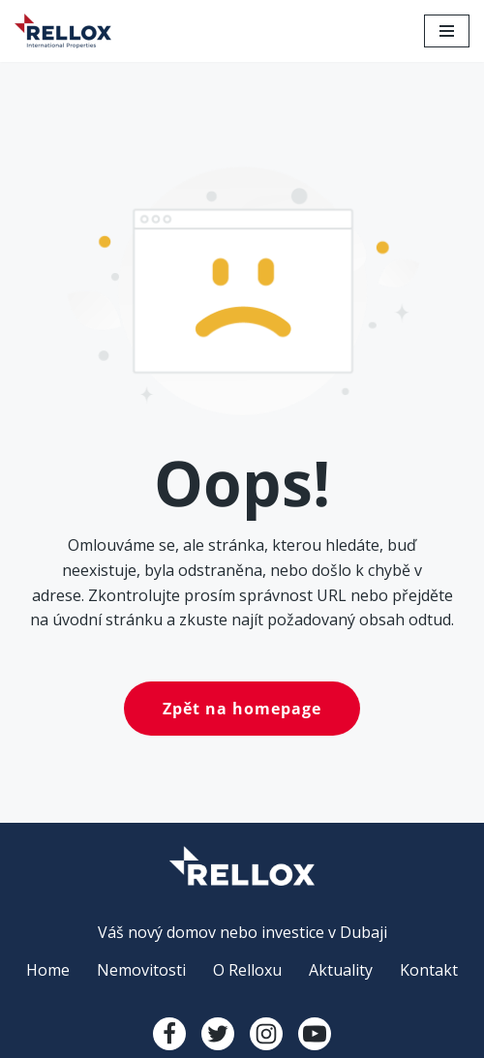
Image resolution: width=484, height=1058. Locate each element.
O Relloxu (247, 970)
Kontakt (429, 970)
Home (48, 970)
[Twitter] (217, 1033)
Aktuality (341, 970)
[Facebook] (169, 1033)
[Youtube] (314, 1033)
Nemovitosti (141, 970)
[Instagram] (266, 1033)
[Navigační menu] (446, 31)
